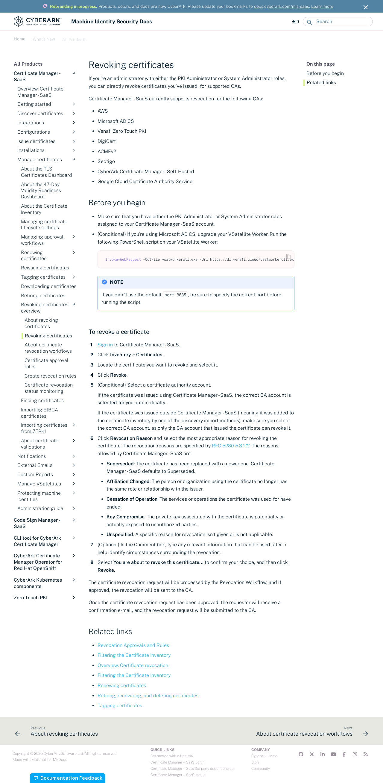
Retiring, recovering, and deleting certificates (148, 695)
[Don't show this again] (365, 7)
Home (19, 38)
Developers (104, 38)
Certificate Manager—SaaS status (178, 775)
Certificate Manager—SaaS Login (178, 762)
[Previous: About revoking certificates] (57, 732)
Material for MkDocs (49, 759)
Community (260, 769)
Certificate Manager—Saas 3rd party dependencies (192, 769)
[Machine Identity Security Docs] (37, 21)
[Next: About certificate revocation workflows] (311, 732)
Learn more (322, 6)
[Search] (338, 21)
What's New (44, 38)
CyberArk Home (264, 756)
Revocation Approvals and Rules (133, 645)
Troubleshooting (138, 38)
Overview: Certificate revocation (133, 665)
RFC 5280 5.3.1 (228, 446)
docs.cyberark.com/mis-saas (281, 6)
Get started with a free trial (172, 756)
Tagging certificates (120, 705)
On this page (320, 64)
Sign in (105, 345)
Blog (255, 762)
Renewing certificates (122, 685)
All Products (74, 38)
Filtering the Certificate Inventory (134, 655)
